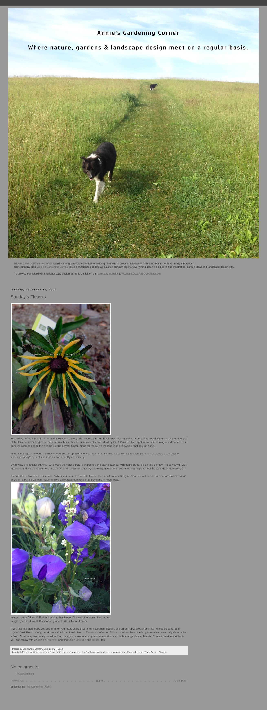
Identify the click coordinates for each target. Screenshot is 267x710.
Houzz (95, 639)
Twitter (114, 632)
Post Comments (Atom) (38, 686)
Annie (181, 636)
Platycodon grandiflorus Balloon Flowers (147, 652)
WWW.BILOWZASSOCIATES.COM (141, 273)
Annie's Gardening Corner (52, 267)
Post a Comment (25, 673)
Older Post (180, 680)
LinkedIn (81, 639)
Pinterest (52, 639)
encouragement (118, 652)
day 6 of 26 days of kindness (95, 652)
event (18, 468)
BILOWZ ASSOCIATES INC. (30, 263)
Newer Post (18, 680)
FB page (33, 468)
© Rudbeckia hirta (29, 652)
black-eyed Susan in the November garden (60, 652)
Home (99, 680)
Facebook (91, 632)
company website (108, 273)
